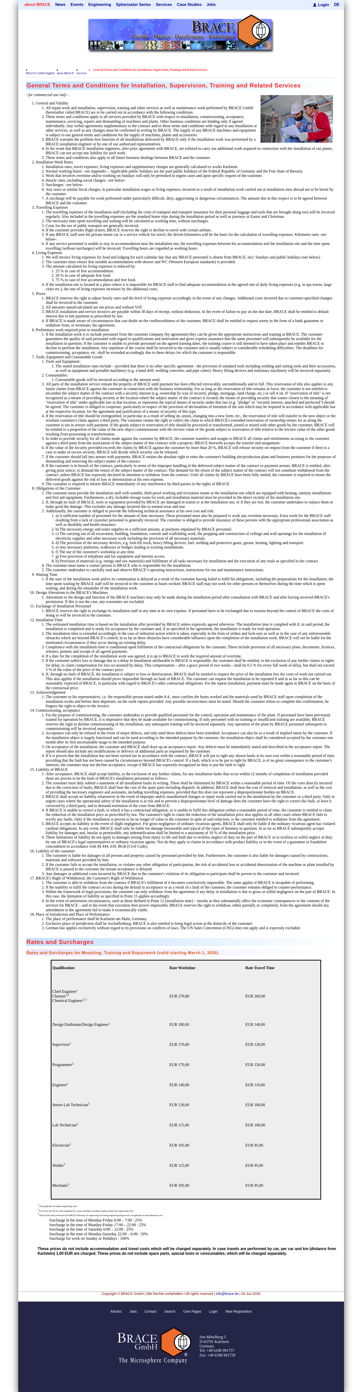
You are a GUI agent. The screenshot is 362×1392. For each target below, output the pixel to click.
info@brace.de (227, 1294)
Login (323, 4)
